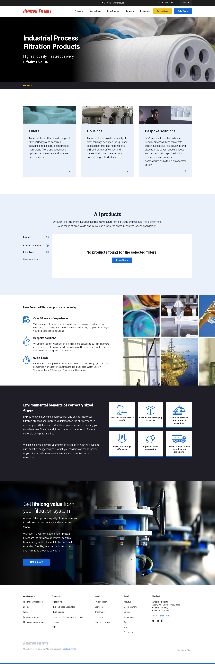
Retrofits (55, 622)
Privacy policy (101, 601)
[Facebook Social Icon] (162, 620)
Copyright (99, 606)
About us (127, 601)
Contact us (128, 632)
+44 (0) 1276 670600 (166, 3)
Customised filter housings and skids (67, 617)
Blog (126, 622)
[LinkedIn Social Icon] (158, 621)
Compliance (129, 617)
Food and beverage (31, 617)
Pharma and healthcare (33, 601)
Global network (130, 606)
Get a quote (36, 562)
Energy (26, 606)
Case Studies (113, 11)
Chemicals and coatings (33, 622)
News (126, 627)
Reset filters (122, 260)
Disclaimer (99, 617)
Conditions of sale (102, 622)
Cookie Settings (69, 649)
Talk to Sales (162, 11)
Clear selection (30, 259)
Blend (189, 650)
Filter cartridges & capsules (63, 606)
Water (25, 612)
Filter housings (58, 612)
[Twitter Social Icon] (153, 621)
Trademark (99, 612)
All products (57, 601)
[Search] (130, 2)
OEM (54, 627)
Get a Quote (183, 11)
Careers (127, 612)
